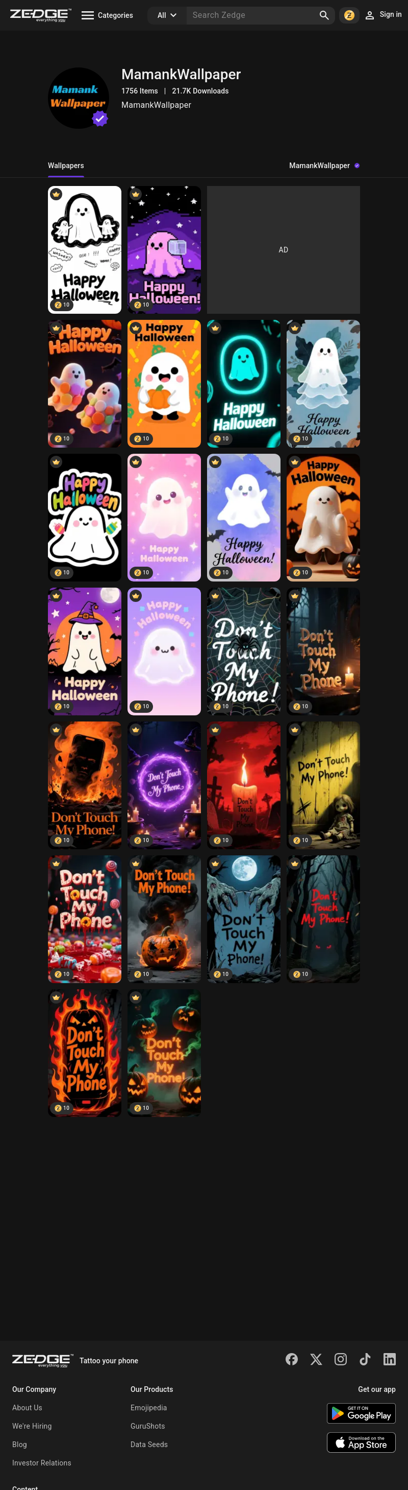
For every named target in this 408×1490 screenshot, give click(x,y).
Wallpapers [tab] (66, 165)
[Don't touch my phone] (243, 651)
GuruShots (148, 1426)
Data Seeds (149, 1444)
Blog (19, 1444)
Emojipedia (149, 1408)
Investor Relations (41, 1463)
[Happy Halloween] (84, 250)
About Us (27, 1408)
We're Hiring (32, 1426)
